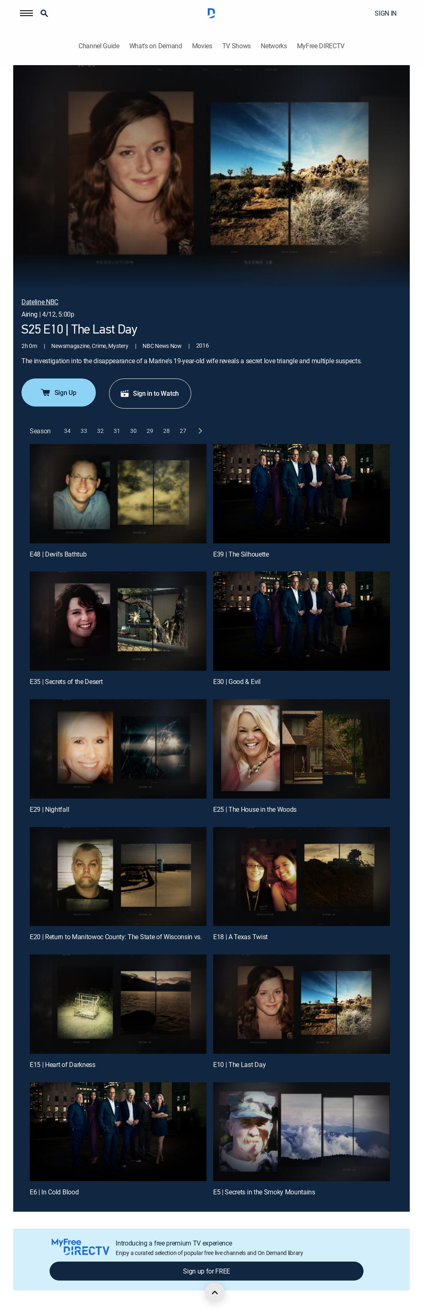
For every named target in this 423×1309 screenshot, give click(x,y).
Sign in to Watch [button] (149, 393)
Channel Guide (98, 46)
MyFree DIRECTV (321, 46)
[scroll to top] (215, 1292)
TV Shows (236, 46)
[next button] (200, 431)
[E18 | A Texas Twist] (301, 876)
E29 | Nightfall (49, 809)
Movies (202, 46)
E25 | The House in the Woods (255, 809)
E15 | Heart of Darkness (62, 1064)
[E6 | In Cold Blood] (118, 1132)
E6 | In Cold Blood (54, 1191)
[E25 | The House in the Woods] (301, 749)
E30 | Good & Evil (237, 681)
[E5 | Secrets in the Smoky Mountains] (301, 1132)
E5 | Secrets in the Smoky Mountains (264, 1191)
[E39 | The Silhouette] (301, 493)
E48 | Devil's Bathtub (58, 554)
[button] (26, 13)
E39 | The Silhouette (241, 554)
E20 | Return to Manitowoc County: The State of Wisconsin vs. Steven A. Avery (138, 936)
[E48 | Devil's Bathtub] (118, 493)
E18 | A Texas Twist (240, 936)
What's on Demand (155, 46)
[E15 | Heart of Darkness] (118, 1004)
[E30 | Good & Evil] (301, 621)
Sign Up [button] (58, 392)
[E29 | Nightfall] (118, 749)
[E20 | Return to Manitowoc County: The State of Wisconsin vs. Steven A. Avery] (118, 876)
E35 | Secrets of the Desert (66, 681)
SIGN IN (386, 13)
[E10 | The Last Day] (301, 1004)
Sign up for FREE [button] (206, 1271)
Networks (274, 46)
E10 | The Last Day (239, 1064)
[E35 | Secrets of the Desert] (118, 621)
